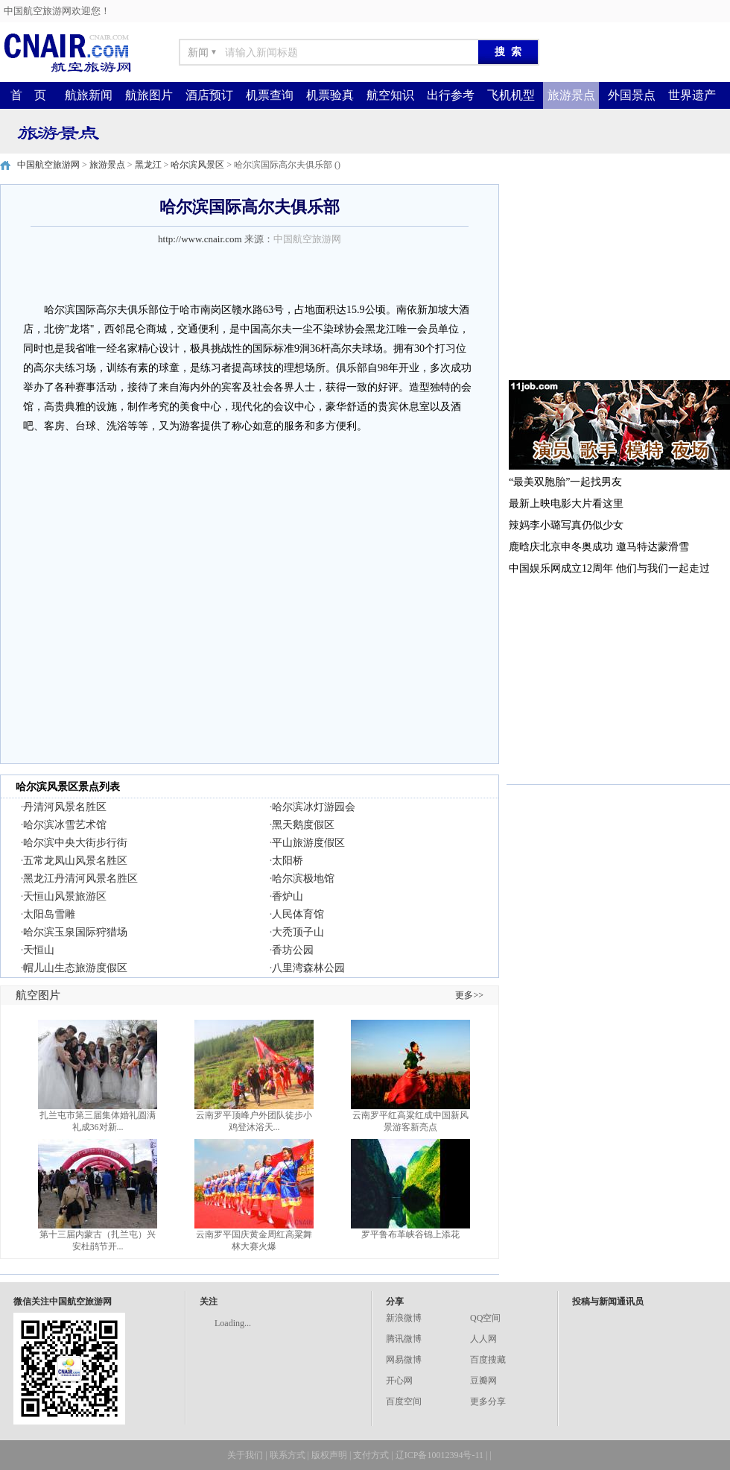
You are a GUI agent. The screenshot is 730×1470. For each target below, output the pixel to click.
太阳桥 (287, 860)
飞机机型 (511, 95)
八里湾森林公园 (308, 968)
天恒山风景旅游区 (65, 896)
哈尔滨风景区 (197, 165)
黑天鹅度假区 (303, 824)
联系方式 (287, 1455)
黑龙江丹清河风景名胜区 (80, 878)
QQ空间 (485, 1318)
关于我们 (245, 1455)
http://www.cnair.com (200, 239)
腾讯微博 (404, 1339)
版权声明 (329, 1455)
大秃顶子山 (298, 932)
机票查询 (269, 95)
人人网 (483, 1339)
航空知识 (390, 95)
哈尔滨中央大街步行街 (75, 842)
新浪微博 (404, 1318)
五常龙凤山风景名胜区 (75, 860)
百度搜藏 (488, 1359)
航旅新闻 (88, 95)
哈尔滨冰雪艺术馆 (65, 824)
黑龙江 (148, 165)
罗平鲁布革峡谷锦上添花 (410, 1234)
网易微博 (404, 1359)
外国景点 (632, 95)
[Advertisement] (618, 277)
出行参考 (451, 95)
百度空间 (404, 1401)
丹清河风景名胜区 (65, 807)
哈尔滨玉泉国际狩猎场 (75, 932)
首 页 (28, 95)
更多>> (469, 995)
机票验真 (330, 95)
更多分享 (488, 1401)
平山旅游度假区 (308, 842)
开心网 (399, 1380)
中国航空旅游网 (48, 165)
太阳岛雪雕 (49, 914)
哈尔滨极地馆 (303, 878)
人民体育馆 (298, 914)
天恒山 (38, 950)
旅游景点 (571, 95)
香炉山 (287, 896)
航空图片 (38, 995)
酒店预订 (209, 95)
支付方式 (371, 1455)
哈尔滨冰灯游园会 (313, 807)
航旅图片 (149, 95)
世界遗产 (692, 95)
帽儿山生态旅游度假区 (75, 968)
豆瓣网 (483, 1380)
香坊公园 (293, 950)
